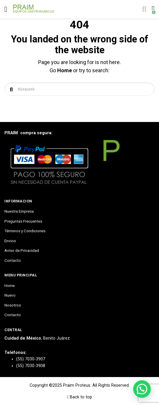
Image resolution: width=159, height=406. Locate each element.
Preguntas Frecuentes (23, 221)
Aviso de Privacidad (21, 250)
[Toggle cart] (152, 9)
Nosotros (12, 305)
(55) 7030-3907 (30, 359)
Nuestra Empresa (19, 211)
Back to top (79, 397)
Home (64, 70)
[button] (142, 389)
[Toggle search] (144, 9)
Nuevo (10, 295)
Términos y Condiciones (24, 230)
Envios (10, 240)
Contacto (12, 260)
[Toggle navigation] (5, 9)
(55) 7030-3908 (30, 365)
